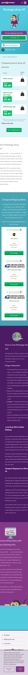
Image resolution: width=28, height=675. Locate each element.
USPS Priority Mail (9, 107)
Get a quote (14, 253)
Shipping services (7, 631)
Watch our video (8, 49)
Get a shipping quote (14, 130)
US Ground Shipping (15, 221)
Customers (5, 635)
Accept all (20, 669)
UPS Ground (14, 238)
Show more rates (7, 123)
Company (5, 627)
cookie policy (12, 664)
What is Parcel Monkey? (10, 45)
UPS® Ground (7, 78)
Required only (9, 669)
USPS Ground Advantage (7, 94)
